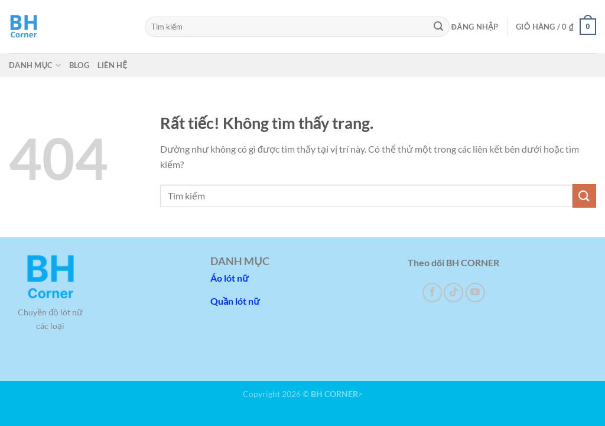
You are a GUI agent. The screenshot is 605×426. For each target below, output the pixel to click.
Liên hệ (112, 65)
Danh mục (35, 65)
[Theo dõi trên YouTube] (475, 292)
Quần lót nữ (234, 300)
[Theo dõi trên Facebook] (432, 292)
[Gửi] (439, 27)
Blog (79, 65)
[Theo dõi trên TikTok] (453, 292)
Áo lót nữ (229, 277)
